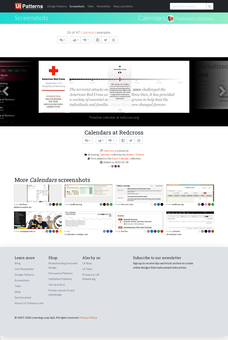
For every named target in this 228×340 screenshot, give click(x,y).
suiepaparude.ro (27, 231)
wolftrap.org (76, 204)
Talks (90, 6)
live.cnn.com (127, 204)
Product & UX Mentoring (90, 276)
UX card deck (56, 284)
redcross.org (110, 150)
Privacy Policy (88, 317)
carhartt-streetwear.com (174, 232)
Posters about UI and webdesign (61, 292)
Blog (17, 263)
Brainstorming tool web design (62, 265)
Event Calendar (120, 158)
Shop (18, 291)
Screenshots (77, 6)
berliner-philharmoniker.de (23, 205)
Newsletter (104, 6)
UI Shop (87, 263)
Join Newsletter (24, 269)
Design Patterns (24, 274)
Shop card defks (123, 6)
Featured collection (194, 18)
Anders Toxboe (135, 154)
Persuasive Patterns (60, 273)
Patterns (57, 6)
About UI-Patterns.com (29, 303)
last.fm (124, 231)
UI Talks (87, 269)
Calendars (152, 17)
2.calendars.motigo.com (76, 234)
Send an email (23, 297)
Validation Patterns (60, 278)
